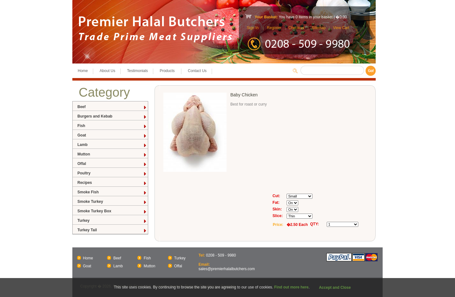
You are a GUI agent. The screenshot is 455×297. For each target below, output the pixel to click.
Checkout (296, 28)
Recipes (112, 182)
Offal (112, 163)
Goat (112, 135)
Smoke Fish (112, 192)
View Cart (341, 28)
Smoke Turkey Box (112, 211)
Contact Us (197, 71)
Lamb (112, 144)
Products (168, 71)
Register (274, 28)
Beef (112, 107)
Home (83, 71)
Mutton (112, 154)
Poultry (112, 173)
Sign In (252, 28)
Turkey (112, 220)
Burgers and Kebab (112, 116)
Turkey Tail (112, 230)
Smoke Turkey (112, 201)
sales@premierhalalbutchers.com (226, 269)
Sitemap (318, 28)
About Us (107, 71)
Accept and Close (335, 287)
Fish (112, 126)
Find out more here (291, 287)
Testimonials (137, 71)
